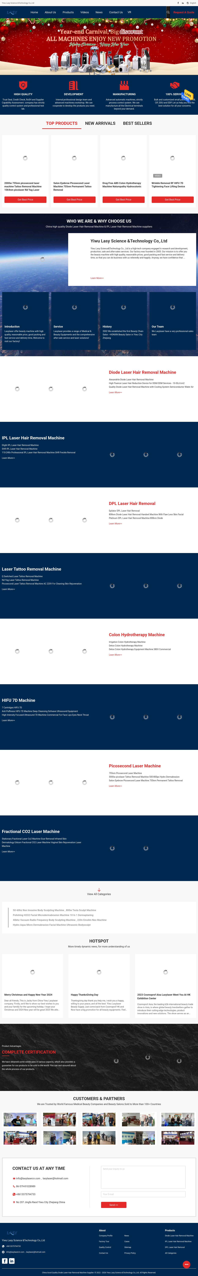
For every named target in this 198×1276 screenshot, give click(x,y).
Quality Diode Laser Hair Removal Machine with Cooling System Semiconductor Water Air (151, 387)
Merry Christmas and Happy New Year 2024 (28, 994)
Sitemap (127, 1247)
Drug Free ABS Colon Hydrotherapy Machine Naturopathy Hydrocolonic (122, 185)
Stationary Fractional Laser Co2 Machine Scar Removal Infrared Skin (34, 839)
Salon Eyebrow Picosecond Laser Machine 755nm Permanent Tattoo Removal (73, 186)
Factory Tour (104, 1241)
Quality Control (105, 1247)
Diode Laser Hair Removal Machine (142, 372)
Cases (126, 1241)
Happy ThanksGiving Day (84, 994)
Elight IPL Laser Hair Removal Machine (20, 445)
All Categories (170, 1253)
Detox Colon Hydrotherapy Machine (125, 645)
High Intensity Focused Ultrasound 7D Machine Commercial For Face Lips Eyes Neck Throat (45, 715)
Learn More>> (97, 278)
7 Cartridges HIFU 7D (12, 707)
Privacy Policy (130, 1253)
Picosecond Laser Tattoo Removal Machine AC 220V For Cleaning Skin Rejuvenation (42, 583)
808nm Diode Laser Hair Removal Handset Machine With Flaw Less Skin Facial (146, 514)
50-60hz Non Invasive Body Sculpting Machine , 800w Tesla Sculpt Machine (54, 910)
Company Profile (106, 1236)
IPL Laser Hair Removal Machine (33, 437)
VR (129, 12)
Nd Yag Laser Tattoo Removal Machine (20, 580)
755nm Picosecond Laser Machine (125, 773)
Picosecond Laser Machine (135, 765)
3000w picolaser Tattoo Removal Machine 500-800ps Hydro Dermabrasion (144, 777)
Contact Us (103, 1253)
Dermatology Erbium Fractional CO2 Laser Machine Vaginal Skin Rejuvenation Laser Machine (41, 844)
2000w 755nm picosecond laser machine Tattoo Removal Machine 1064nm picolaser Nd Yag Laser (23, 186)
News (126, 1236)
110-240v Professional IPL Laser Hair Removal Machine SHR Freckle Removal (39, 452)
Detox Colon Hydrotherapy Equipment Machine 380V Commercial (140, 649)
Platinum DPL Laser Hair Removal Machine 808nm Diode (136, 518)
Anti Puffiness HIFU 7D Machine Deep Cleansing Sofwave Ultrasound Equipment (40, 711)
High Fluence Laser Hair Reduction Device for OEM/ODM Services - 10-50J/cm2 (147, 383)
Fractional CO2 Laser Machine (31, 831)
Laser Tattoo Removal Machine (31, 569)
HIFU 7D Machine (18, 700)
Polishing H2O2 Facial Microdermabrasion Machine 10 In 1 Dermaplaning (53, 915)
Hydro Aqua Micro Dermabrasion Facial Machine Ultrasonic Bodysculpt (52, 924)
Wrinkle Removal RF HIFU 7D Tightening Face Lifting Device (168, 185)
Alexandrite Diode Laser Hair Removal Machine (131, 379)
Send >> (113, 1205)
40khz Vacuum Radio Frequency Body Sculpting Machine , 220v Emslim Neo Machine (60, 920)
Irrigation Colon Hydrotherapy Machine (127, 642)
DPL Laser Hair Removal (132, 503)
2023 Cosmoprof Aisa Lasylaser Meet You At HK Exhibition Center (164, 996)
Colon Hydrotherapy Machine (137, 634)
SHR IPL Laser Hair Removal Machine (19, 449)
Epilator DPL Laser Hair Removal (124, 511)
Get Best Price (25, 199)
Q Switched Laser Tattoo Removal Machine (22, 576)
